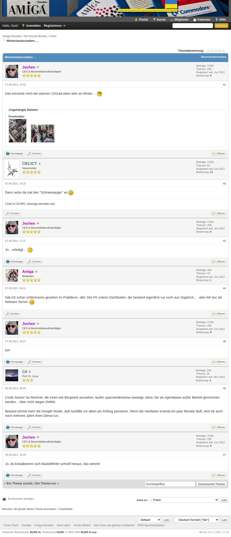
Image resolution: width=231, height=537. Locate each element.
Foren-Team (11, 525)
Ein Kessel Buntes (35, 36)
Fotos (52, 36)
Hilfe (222, 19)
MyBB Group (88, 532)
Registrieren (53, 25)
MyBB (60, 532)
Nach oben (63, 525)
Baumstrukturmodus (213, 56)
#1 (224, 84)
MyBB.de (35, 532)
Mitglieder (182, 19)
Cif (24, 372)
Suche (161, 19)
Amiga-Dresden (12, 36)
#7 (224, 454)
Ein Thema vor (45, 483)
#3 (224, 240)
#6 (224, 388)
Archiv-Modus (82, 525)
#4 (224, 288)
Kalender (204, 19)
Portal (143, 19)
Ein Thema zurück (20, 483)
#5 (224, 341)
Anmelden (33, 25)
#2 (224, 183)
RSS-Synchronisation (151, 525)
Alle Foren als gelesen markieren (114, 525)
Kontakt (26, 525)
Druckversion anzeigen (21, 498)
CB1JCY (29, 164)
